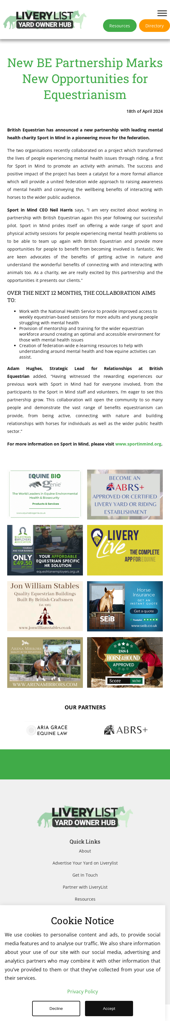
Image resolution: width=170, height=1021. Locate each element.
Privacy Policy (82, 991)
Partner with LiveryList (85, 903)
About (85, 867)
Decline (56, 1008)
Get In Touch (85, 891)
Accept (109, 1008)
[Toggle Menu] (162, 13)
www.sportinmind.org (43, 460)
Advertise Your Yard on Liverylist (85, 879)
